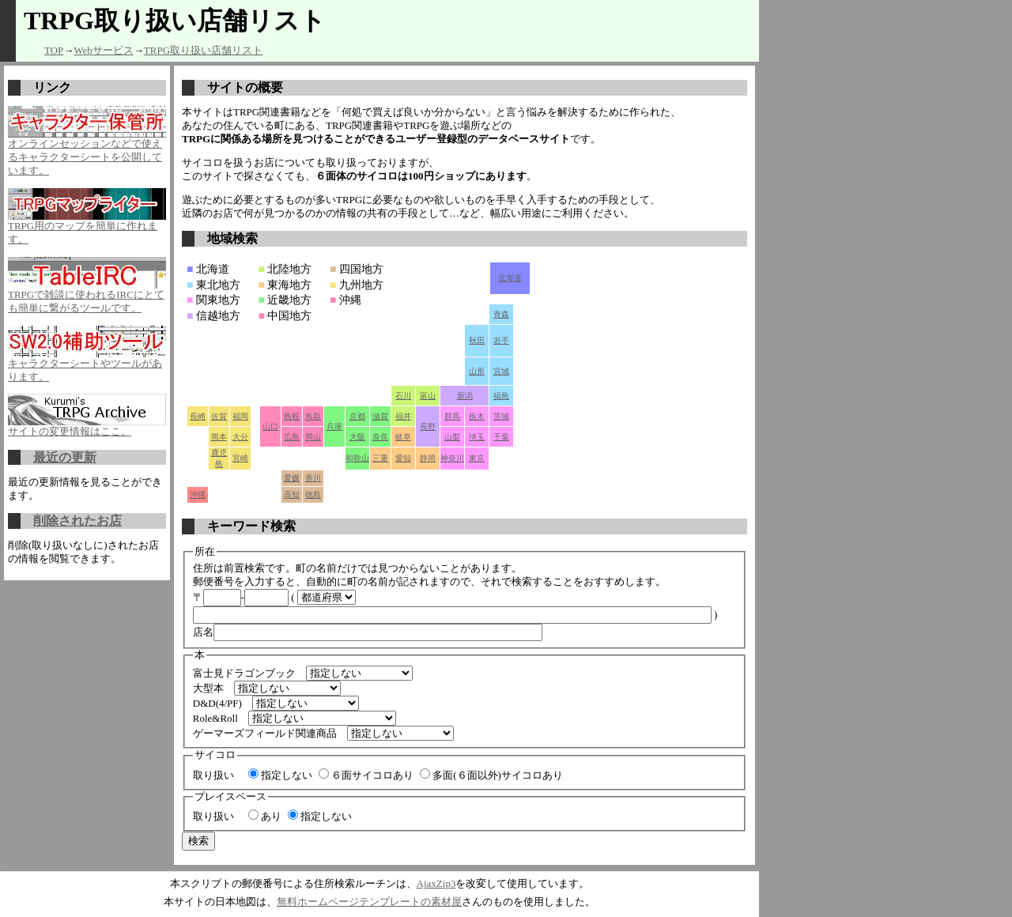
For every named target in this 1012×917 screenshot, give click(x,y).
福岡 (240, 416)
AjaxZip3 (436, 883)
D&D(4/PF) (217, 703)
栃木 (477, 416)
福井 (403, 416)
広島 (292, 436)
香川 (313, 478)
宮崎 (240, 458)
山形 (477, 371)
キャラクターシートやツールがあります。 (87, 365)
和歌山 (357, 458)
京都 (357, 416)
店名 (367, 632)
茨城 (501, 416)
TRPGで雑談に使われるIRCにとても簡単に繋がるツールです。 (87, 296)
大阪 (357, 436)
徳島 (313, 494)
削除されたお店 (77, 520)
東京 (477, 458)
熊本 (219, 436)
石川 (403, 395)
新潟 (465, 395)
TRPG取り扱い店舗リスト (203, 50)
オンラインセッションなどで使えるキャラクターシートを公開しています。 (87, 152)
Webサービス (104, 50)
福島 (501, 395)
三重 (380, 458)
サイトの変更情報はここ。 (87, 426)
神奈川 (452, 458)
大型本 (208, 688)
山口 (270, 426)
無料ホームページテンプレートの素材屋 (369, 902)
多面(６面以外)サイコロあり (491, 775)
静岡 (428, 458)
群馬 (452, 416)
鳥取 (313, 416)
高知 (292, 494)
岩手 (501, 340)
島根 (292, 416)
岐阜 (403, 436)
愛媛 (292, 478)
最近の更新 (64, 457)
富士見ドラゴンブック (244, 673)
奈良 (380, 436)
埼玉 (477, 436)
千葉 (501, 436)
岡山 (313, 436)
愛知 (403, 458)
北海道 (510, 278)
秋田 (477, 340)
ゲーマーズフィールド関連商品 (265, 733)
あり (264, 816)
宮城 (501, 371)
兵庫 (334, 426)
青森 (501, 314)
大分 (240, 436)
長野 (428, 426)
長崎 (198, 416)
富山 (428, 395)
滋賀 (380, 416)
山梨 (452, 436)
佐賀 (219, 416)
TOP (53, 50)
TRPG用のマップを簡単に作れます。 (87, 227)
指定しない (280, 775)
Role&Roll (215, 718)
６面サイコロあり (366, 775)
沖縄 (198, 494)
